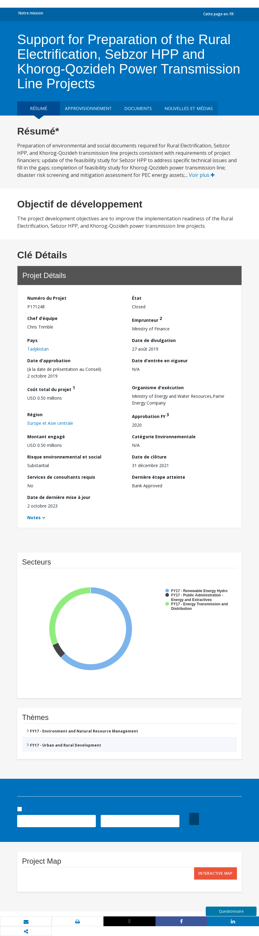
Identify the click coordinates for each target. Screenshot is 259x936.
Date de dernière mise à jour (58, 497)
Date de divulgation (154, 340)
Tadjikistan (38, 349)
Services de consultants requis (61, 477)
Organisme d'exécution (158, 387)
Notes (34, 517)
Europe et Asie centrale (50, 423)
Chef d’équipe (42, 318)
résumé (38, 108)
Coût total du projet (51, 388)
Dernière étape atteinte (158, 477)
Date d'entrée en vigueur (160, 360)
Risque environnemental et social (64, 457)
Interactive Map (215, 873)
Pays (32, 340)
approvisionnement (88, 108)
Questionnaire (231, 911)
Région (35, 414)
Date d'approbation (48, 360)
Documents (138, 108)
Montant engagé (46, 436)
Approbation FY (150, 415)
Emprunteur (147, 319)
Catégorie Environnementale (164, 436)
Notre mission (30, 13)
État (136, 298)
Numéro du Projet (46, 298)
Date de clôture (149, 457)
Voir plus (202, 175)
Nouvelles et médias (188, 108)
